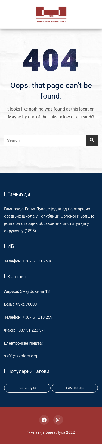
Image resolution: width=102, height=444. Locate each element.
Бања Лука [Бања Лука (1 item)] (27, 388)
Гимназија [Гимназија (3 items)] (75, 388)
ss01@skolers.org (20, 356)
